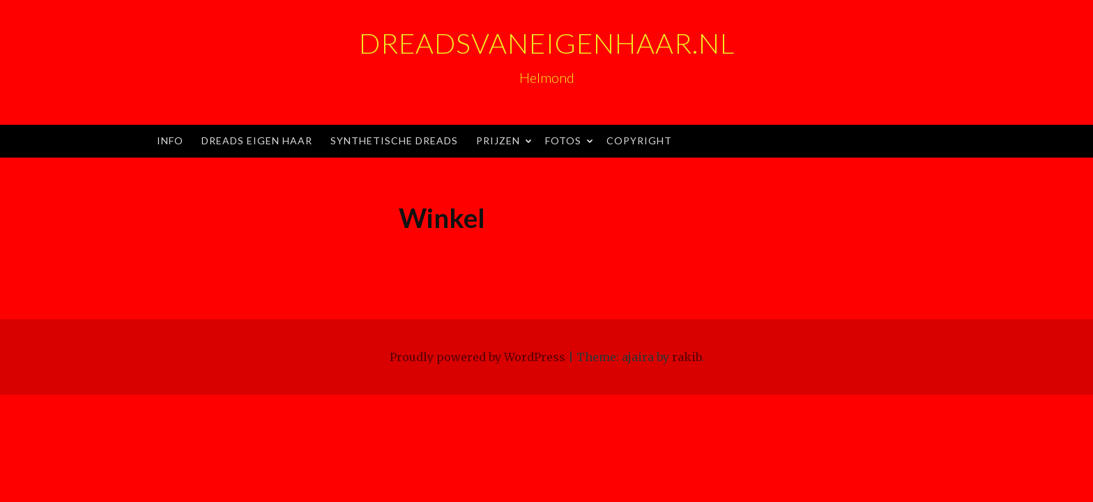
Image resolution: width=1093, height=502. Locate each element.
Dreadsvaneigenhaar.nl (547, 43)
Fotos (563, 140)
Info (170, 140)
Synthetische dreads (394, 140)
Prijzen (498, 140)
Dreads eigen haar (256, 140)
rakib (686, 357)
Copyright (639, 140)
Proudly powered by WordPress (477, 357)
